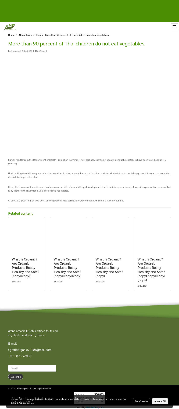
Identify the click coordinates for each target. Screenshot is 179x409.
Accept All (160, 401)
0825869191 (23, 356)
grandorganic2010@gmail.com (31, 350)
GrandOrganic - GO (24, 388)
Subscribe (15, 376)
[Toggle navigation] (174, 27)
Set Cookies (141, 401)
